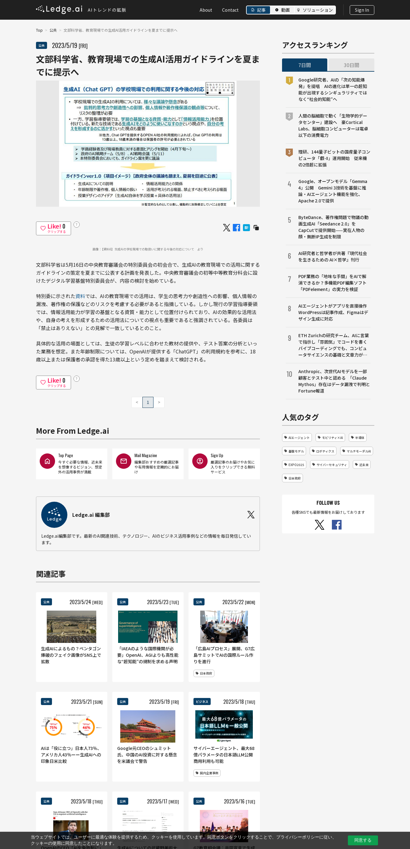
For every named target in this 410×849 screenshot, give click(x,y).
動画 (285, 10)
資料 (80, 296)
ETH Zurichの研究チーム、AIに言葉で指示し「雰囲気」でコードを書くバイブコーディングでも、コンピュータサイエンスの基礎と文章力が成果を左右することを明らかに (333, 345)
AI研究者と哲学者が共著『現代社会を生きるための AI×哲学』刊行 (332, 256)
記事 (261, 10)
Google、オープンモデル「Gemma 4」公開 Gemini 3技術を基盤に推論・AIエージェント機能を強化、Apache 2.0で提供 (332, 191)
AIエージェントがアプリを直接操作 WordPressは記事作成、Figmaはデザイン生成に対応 (334, 312)
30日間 (351, 65)
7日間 (304, 65)
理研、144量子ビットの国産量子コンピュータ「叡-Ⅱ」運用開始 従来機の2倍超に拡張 (334, 158)
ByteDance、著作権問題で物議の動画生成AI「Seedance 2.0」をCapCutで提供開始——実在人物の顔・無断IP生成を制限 (333, 227)
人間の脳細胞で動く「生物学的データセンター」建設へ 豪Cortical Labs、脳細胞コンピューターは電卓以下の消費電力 (333, 125)
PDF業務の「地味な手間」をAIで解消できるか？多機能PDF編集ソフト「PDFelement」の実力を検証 (332, 282)
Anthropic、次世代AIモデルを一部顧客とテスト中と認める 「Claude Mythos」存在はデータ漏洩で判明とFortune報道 (334, 381)
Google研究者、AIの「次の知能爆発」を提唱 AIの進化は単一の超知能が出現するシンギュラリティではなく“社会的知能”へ (332, 89)
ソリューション (318, 10)
